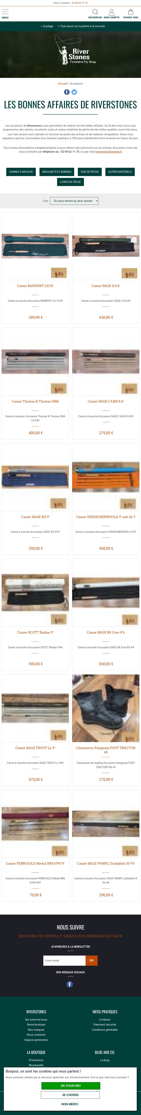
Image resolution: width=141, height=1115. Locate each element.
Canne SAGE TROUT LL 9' (35, 748)
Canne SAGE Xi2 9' (35, 517)
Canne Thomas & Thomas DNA (35, 401)
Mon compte (112, 17)
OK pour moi (71, 1085)
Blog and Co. (105, 1052)
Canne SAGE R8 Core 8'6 (106, 632)
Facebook (67, 92)
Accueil (62, 83)
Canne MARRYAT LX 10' (35, 286)
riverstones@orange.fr (108, 151)
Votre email (52, 960)
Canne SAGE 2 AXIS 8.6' (106, 401)
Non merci (70, 1104)
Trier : (46, 201)
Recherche (95, 17)
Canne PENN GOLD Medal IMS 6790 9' (35, 863)
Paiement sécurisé (104, 1024)
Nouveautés (36, 1065)
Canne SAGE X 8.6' (106, 286)
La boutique (36, 1052)
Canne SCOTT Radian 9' (35, 632)
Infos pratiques (105, 1012)
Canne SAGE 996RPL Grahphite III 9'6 (106, 863)
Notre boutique (36, 1024)
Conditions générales (105, 1029)
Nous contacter (36, 1034)
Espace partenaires (36, 1040)
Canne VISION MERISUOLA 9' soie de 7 (105, 517)
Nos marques (36, 1029)
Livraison (104, 1019)
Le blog (104, 1060)
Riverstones (36, 1012)
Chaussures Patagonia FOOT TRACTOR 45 (105, 750)
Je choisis (70, 1095)
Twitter (74, 92)
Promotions (36, 1060)
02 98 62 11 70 (79, 2)
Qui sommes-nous (36, 1019)
